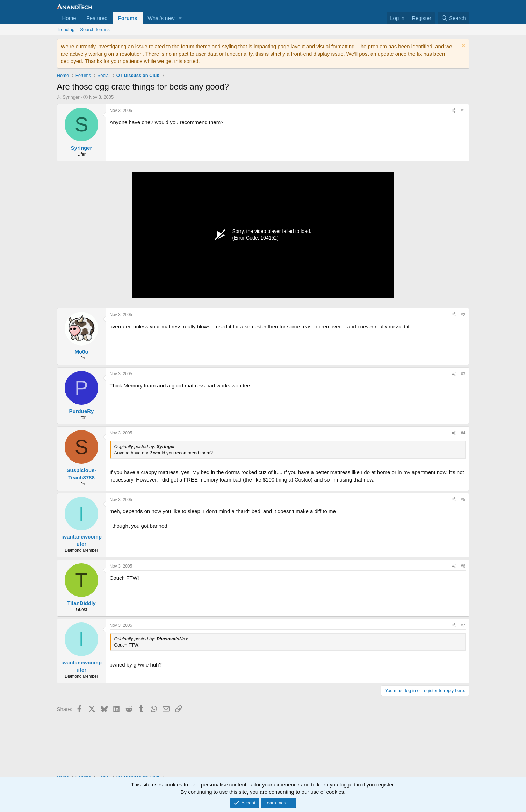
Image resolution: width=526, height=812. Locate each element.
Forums (127, 18)
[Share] (453, 111)
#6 (463, 566)
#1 (463, 110)
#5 (463, 499)
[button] (180, 18)
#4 (463, 432)
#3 (463, 373)
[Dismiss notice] (463, 46)
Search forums (95, 29)
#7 (463, 625)
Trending (66, 29)
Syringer (71, 97)
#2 (463, 314)
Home (69, 18)
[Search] (453, 18)
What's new (161, 18)
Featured (97, 18)
